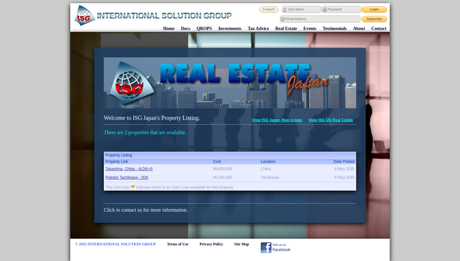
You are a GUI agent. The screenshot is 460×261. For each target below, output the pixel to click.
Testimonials (335, 28)
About (359, 28)
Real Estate (286, 28)
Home (169, 28)
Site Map (241, 244)
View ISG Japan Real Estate (277, 120)
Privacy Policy (211, 244)
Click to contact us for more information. (146, 210)
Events (309, 28)
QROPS (204, 28)
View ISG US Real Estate (331, 120)
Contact (379, 28)
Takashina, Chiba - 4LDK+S (129, 169)
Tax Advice (258, 28)
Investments (229, 28)
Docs (185, 28)
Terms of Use (177, 244)
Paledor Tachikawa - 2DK (127, 177)
